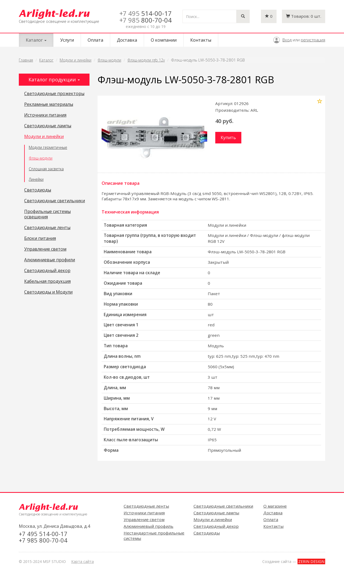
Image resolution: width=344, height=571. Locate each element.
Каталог (46, 60)
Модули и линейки (75, 60)
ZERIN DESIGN (311, 561)
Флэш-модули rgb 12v (146, 60)
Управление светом (45, 249)
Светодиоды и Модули (48, 292)
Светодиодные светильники (54, 201)
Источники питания (45, 115)
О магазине (275, 506)
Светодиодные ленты (47, 227)
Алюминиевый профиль (148, 526)
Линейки (36, 179)
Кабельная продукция (47, 281)
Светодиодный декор (47, 270)
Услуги (67, 40)
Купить (228, 137)
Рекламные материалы (48, 104)
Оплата (95, 40)
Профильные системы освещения (47, 214)
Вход (287, 39)
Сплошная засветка (46, 168)
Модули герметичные (48, 147)
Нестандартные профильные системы (154, 535)
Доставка (127, 40)
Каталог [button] (36, 40)
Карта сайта (82, 561)
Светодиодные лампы (47, 126)
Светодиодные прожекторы (54, 93)
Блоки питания (40, 238)
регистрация (313, 39)
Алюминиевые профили (49, 260)
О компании (164, 40)
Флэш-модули (109, 60)
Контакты (200, 40)
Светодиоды (37, 190)
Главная (26, 60)
